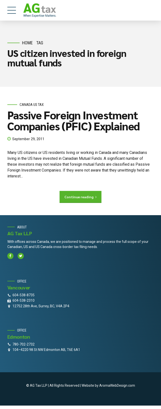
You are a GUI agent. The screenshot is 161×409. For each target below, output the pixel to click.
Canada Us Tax (32, 104)
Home (27, 42)
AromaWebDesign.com (117, 385)
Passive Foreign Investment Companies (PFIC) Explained (73, 120)
